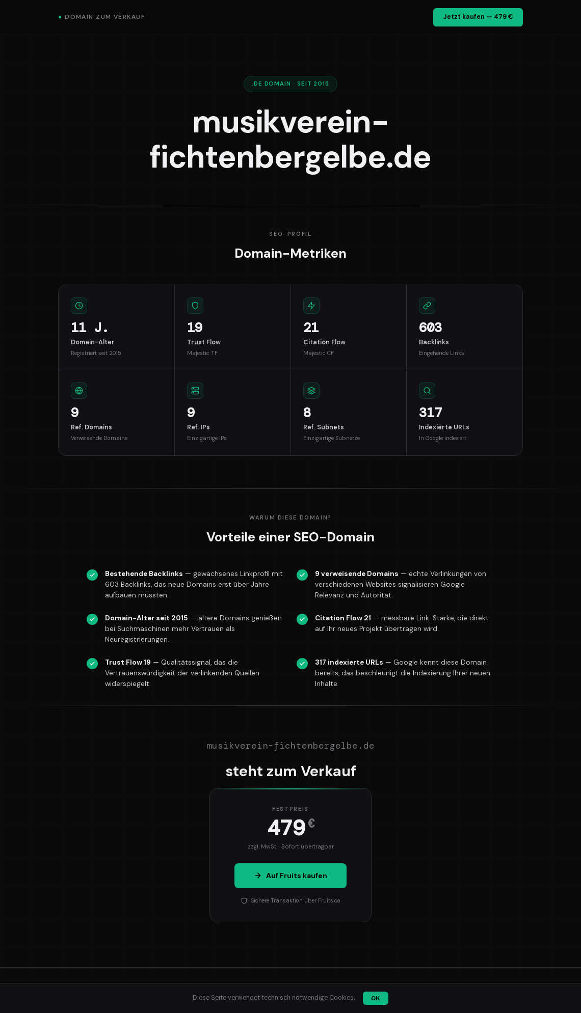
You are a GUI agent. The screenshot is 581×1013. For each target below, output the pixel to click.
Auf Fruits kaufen (290, 875)
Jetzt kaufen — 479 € (478, 17)
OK (375, 998)
